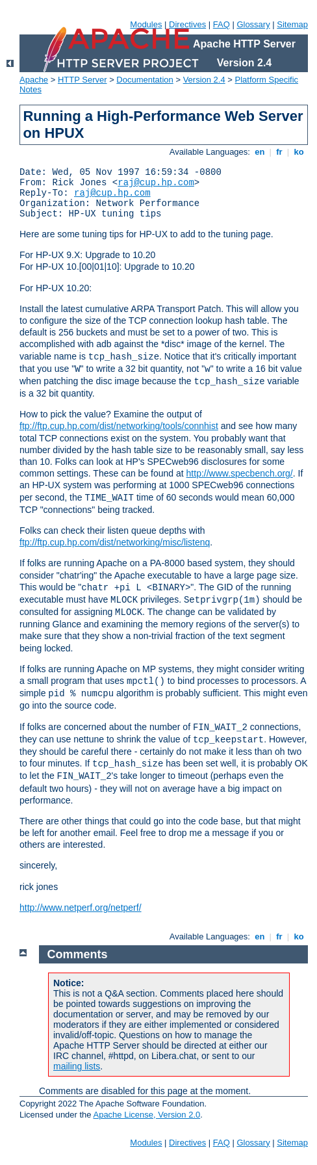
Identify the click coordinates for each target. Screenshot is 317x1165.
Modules (146, 24)
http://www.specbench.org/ (239, 473)
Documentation (144, 80)
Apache (33, 80)
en (260, 152)
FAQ (221, 24)
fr (279, 152)
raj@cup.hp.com (156, 182)
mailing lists (76, 1066)
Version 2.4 (204, 80)
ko (299, 152)
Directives (187, 24)
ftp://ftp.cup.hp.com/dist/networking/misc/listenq (114, 542)
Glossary (253, 24)
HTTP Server (82, 80)
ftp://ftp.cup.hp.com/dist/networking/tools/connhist (118, 426)
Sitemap (292, 24)
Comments (77, 954)
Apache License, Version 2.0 (146, 1114)
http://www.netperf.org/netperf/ (80, 907)
